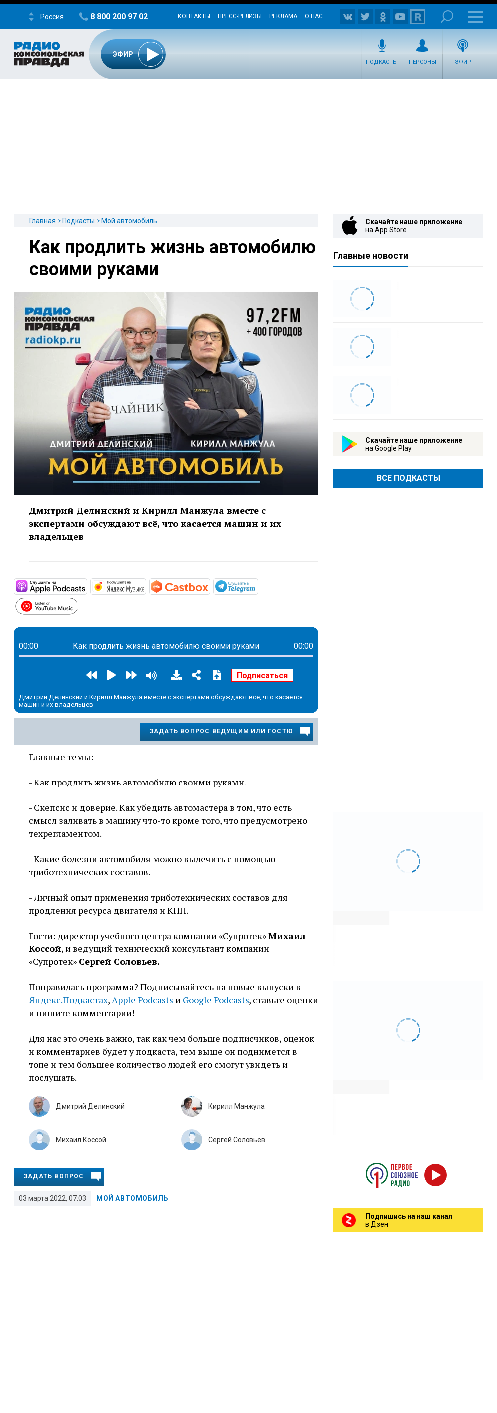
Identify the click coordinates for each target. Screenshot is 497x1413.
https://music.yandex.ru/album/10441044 (145, 585)
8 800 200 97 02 (119, 16)
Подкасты (382, 62)
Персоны (422, 62)
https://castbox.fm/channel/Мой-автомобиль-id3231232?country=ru (209, 585)
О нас (314, 16)
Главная (42, 221)
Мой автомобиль (129, 221)
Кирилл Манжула (236, 1106)
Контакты (194, 16)
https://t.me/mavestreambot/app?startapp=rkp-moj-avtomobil (257, 585)
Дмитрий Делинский (90, 1106)
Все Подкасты (408, 478)
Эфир (463, 62)
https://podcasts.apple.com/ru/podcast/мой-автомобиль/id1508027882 (86, 585)
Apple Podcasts (142, 1000)
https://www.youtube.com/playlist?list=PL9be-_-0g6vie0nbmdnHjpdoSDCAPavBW (77, 604)
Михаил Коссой (81, 1140)
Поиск (447, 16)
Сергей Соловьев (236, 1140)
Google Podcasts (216, 1000)
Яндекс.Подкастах (68, 1000)
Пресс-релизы (240, 16)
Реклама (283, 16)
